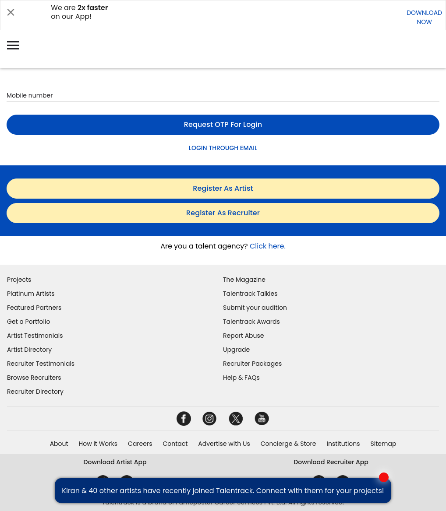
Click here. (268, 246)
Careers (140, 443)
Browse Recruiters (34, 377)
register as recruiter (223, 213)
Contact (175, 443)
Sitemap (383, 443)
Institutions (343, 443)
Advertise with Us (224, 443)
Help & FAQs (241, 377)
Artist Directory (29, 349)
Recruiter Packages (252, 363)
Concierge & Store (288, 443)
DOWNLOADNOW (424, 17)
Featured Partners (34, 307)
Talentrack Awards (251, 321)
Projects (19, 279)
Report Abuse (243, 335)
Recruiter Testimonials (40, 363)
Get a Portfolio (28, 321)
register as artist (223, 188)
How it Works (98, 443)
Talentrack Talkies (250, 293)
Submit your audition (255, 307)
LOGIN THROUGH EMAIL (223, 148)
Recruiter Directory (35, 391)
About (59, 443)
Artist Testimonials (35, 335)
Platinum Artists (31, 293)
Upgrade (236, 349)
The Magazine (244, 279)
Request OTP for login (223, 124)
